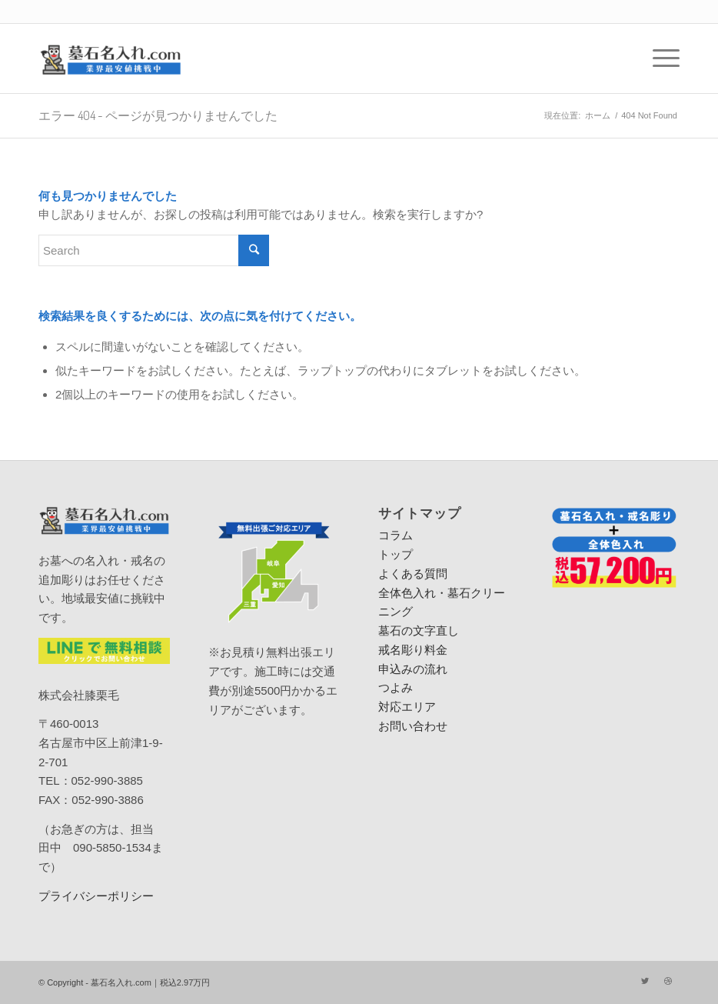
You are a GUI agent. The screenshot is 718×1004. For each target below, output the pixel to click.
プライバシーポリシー (96, 895)
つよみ (395, 687)
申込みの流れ (412, 668)
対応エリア (407, 706)
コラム (395, 535)
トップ (395, 554)
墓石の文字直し (418, 630)
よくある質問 (412, 573)
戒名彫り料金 (412, 649)
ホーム (597, 115)
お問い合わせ (412, 725)
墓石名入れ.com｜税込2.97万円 (150, 982)
